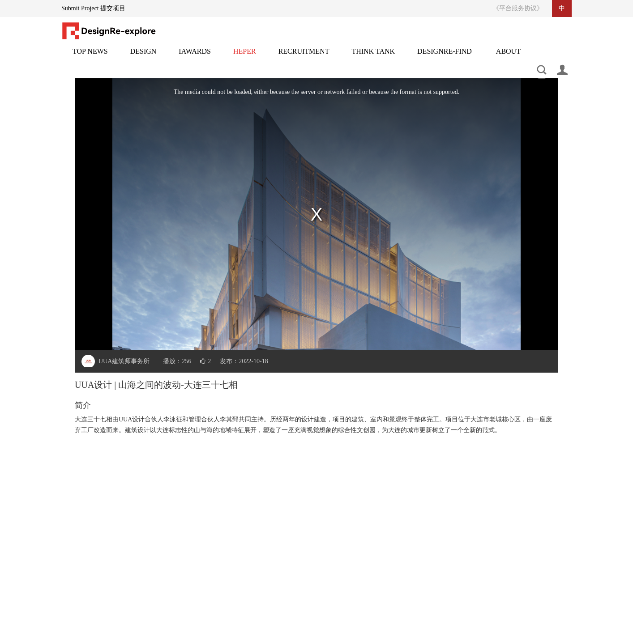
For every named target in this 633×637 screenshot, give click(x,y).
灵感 (244, 56)
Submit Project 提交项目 (93, 8)
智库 (373, 56)
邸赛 (195, 56)
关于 (508, 56)
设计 (143, 56)
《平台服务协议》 (518, 8)
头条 (90, 56)
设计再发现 (444, 56)
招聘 (303, 56)
